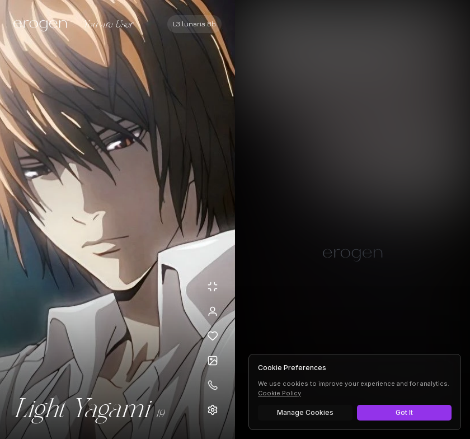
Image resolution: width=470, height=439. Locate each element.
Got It (404, 412)
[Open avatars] (213, 361)
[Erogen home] (43, 25)
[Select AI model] (194, 24)
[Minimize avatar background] (213, 287)
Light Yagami (81, 409)
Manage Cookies (305, 412)
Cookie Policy (279, 393)
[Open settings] (213, 410)
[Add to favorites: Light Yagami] (212, 336)
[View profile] (213, 311)
